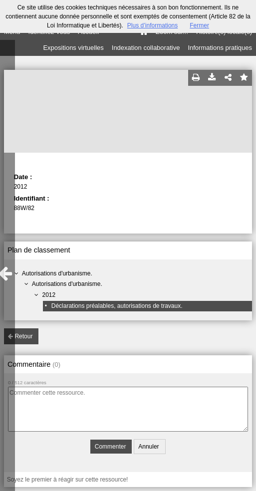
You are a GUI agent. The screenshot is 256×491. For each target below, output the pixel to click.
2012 (48, 294)
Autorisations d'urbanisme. (57, 273)
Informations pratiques (220, 47)
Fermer (199, 25)
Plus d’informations (152, 25)
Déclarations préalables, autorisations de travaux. (117, 305)
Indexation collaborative (146, 47)
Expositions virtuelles (73, 47)
